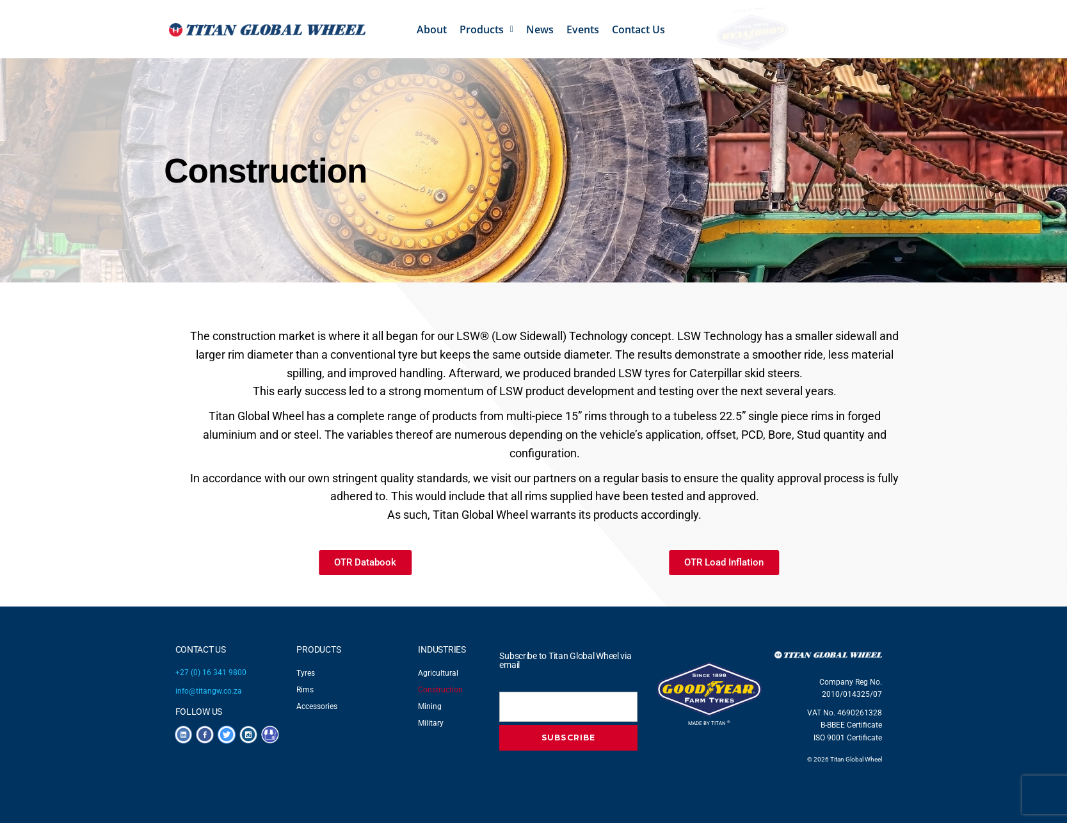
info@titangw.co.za (208, 691)
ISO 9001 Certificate (848, 737)
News (540, 29)
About (432, 29)
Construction (440, 689)
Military (431, 723)
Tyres (305, 673)
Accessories (316, 706)
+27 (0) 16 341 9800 (210, 672)
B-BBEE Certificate (851, 725)
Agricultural (438, 673)
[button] (486, 29)
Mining (430, 706)
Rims (305, 689)
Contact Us (638, 29)
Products (486, 29)
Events (582, 29)
